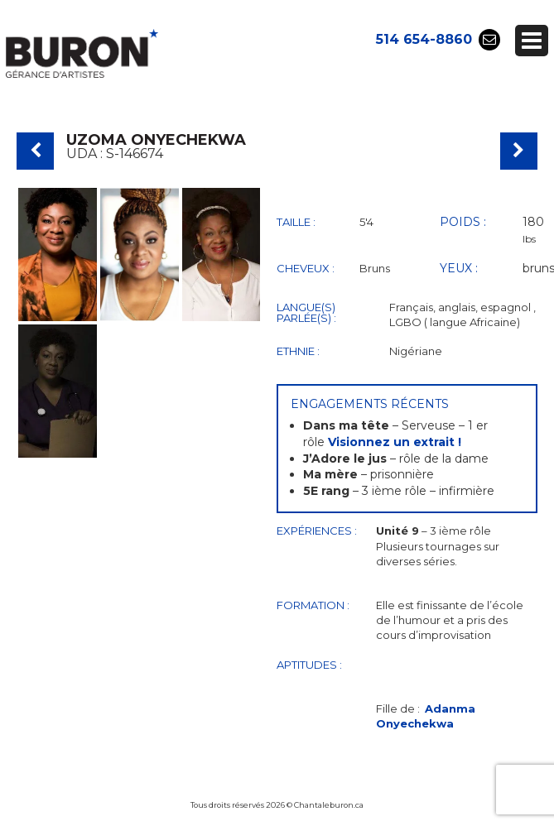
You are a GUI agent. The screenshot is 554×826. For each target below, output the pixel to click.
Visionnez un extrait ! (394, 442)
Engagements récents (370, 404)
